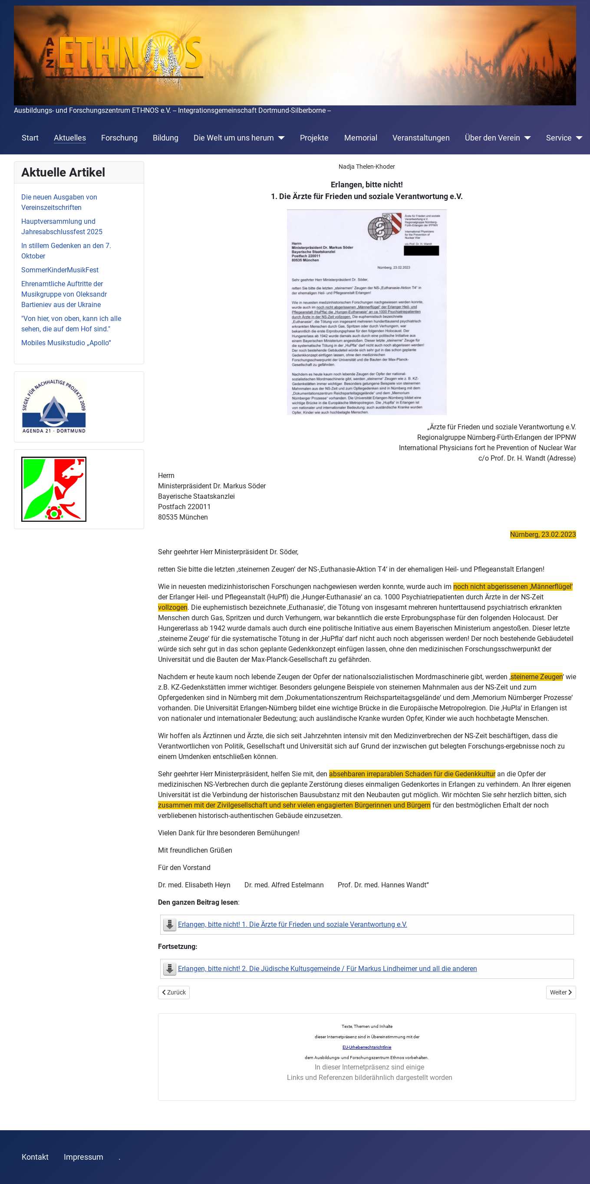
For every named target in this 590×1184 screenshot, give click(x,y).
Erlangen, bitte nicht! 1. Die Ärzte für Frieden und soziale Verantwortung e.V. (292, 924)
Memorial (360, 138)
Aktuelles (70, 138)
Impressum (83, 1157)
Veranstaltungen (421, 138)
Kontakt (35, 1157)
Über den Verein (492, 138)
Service (559, 138)
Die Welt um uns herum (234, 138)
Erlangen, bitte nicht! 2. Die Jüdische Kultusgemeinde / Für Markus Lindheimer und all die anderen (327, 969)
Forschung (119, 138)
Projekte (314, 138)
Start (30, 138)
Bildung (165, 138)
